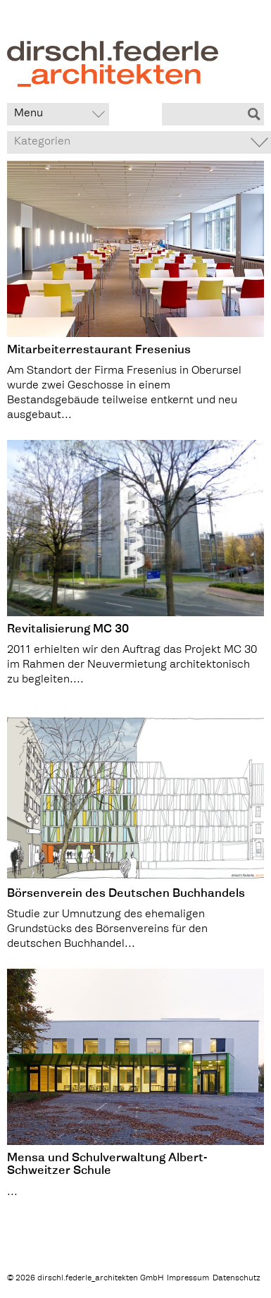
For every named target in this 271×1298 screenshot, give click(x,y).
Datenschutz (236, 1278)
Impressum (188, 1278)
